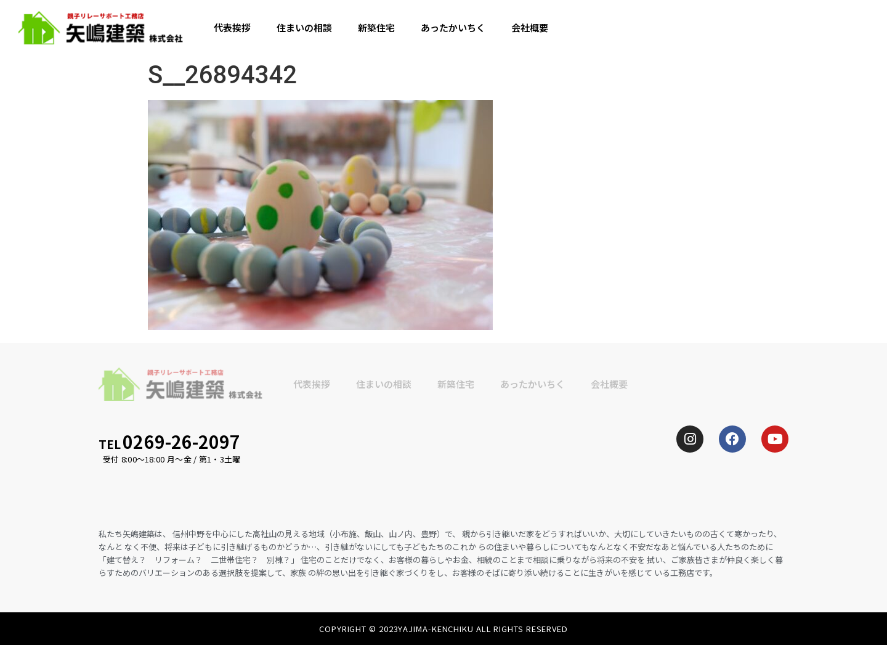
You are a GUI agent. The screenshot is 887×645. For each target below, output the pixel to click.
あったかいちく (453, 27)
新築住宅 (376, 27)
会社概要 (529, 27)
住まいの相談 (304, 27)
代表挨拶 (232, 27)
